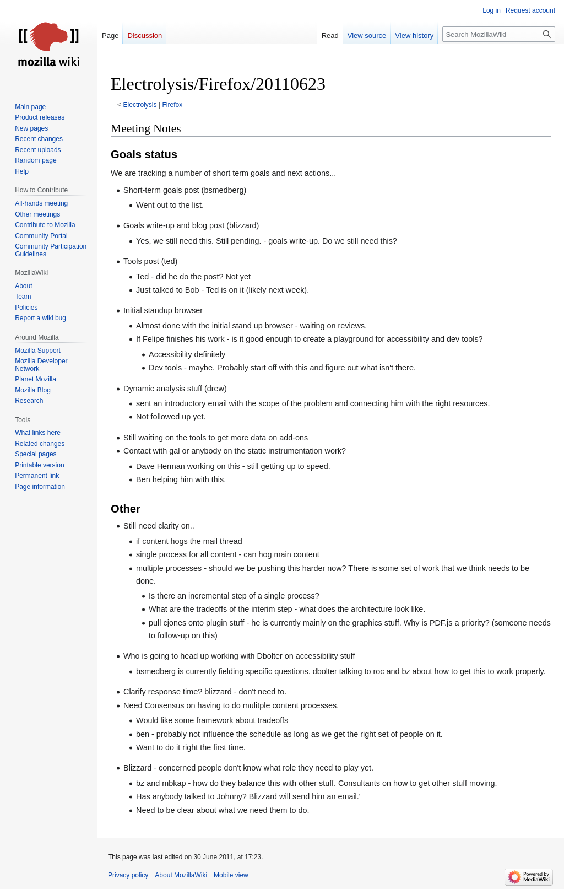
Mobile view (231, 875)
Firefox (172, 105)
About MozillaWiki (181, 875)
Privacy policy (128, 875)
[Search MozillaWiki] (498, 34)
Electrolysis (140, 105)
